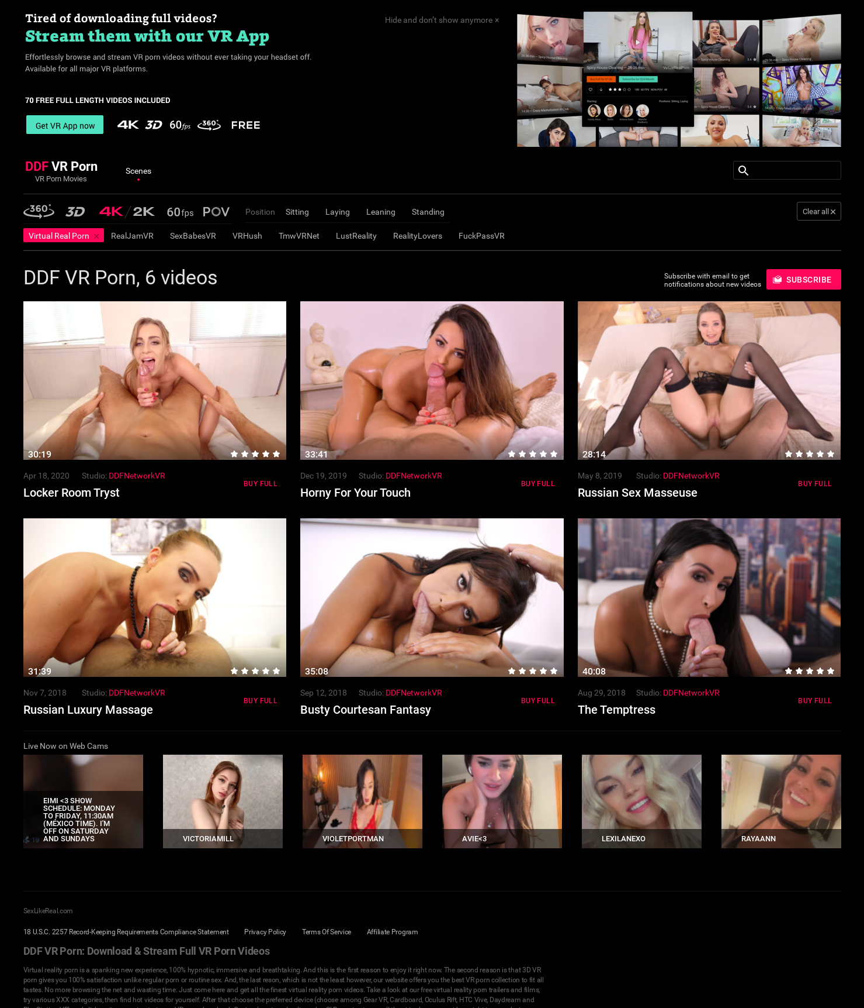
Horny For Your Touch (355, 493)
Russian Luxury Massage (88, 710)
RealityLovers (417, 235)
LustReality (356, 235)
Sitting (297, 211)
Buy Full (260, 484)
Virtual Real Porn (59, 235)
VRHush (247, 235)
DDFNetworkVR (137, 475)
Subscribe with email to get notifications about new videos (712, 280)
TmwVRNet (299, 235)
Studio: (94, 475)
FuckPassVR (482, 235)
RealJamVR (132, 235)
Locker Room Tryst (71, 493)
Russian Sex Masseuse (638, 493)
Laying (337, 211)
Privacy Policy (265, 932)
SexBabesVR (193, 235)
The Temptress (616, 710)
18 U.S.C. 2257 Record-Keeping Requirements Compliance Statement (126, 932)
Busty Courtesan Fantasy (365, 710)
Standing (428, 211)
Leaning (380, 211)
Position (260, 211)
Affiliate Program (392, 932)
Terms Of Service (326, 932)
